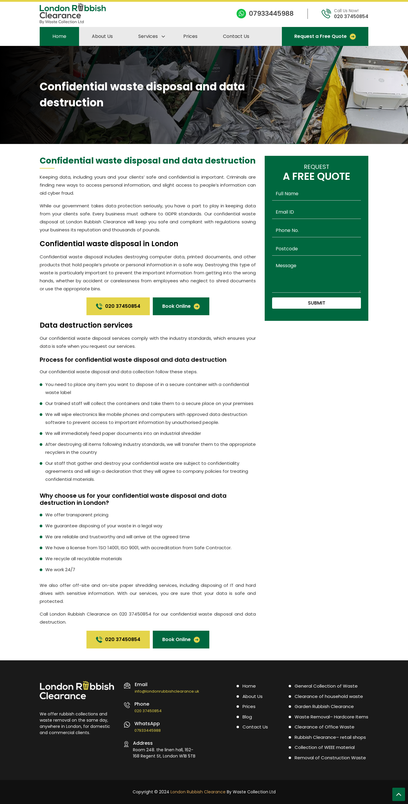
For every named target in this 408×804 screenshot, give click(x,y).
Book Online (181, 306)
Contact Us (236, 36)
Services (148, 36)
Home (59, 36)
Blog (247, 717)
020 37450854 (351, 16)
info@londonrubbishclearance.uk (167, 691)
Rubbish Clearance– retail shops (330, 737)
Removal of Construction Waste (330, 758)
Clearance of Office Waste (324, 727)
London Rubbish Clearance (198, 792)
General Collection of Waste (326, 686)
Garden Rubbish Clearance (324, 706)
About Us (102, 36)
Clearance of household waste (329, 696)
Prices (190, 36)
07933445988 (271, 13)
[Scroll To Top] (398, 794)
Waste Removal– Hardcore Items (331, 717)
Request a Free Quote (325, 36)
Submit (316, 303)
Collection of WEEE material (325, 747)
